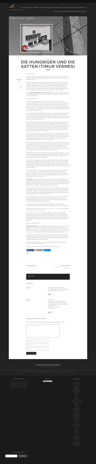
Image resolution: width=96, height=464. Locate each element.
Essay (76, 390)
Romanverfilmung (76, 432)
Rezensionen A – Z (60, 365)
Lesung (76, 413)
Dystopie (76, 387)
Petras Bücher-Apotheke (48, 360)
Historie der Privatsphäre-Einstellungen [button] (55, 366)
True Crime (76, 440)
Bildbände (76, 381)
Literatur (76, 415)
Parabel (77, 425)
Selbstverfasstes (82, 5)
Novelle (77, 424)
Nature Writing (76, 419)
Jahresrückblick (76, 403)
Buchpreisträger (76, 385)
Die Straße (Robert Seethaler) (18, 378)
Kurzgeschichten (76, 412)
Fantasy (77, 393)
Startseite (68, 6)
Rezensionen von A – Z (70, 5)
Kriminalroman (76, 410)
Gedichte (76, 394)
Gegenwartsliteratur (76, 396)
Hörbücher (48, 54)
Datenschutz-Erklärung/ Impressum (42, 5)
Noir (76, 422)
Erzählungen (76, 388)
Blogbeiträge (18, 5)
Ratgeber (76, 428)
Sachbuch (76, 434)
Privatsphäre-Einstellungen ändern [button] (34, 366)
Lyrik (76, 416)
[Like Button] (27, 248)
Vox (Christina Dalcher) (32, 262)
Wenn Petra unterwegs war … (79, 6)
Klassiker (76, 406)
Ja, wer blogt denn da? (58, 5)
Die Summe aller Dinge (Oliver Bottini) (18, 377)
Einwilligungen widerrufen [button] (74, 366)
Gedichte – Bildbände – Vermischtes (75, 365)
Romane (20, 77)
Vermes (20, 83)
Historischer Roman (77, 397)
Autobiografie (76, 378)
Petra (29, 272)
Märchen (76, 418)
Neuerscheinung (76, 421)
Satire (76, 435)
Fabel (76, 391)
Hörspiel (76, 400)
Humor (76, 402)
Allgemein (76, 377)
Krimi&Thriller (76, 409)
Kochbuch (76, 407)
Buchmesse (76, 384)
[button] (30, 245)
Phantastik (76, 427)
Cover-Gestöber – (27, 5)
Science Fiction (76, 437)
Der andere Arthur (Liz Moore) (18, 381)
